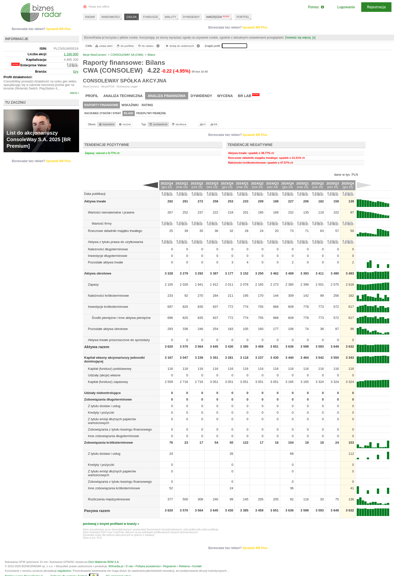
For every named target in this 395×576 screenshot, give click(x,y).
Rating (147, 105)
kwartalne (106, 124)
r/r (202, 124)
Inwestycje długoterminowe (107, 256)
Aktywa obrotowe (97, 273)
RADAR (90, 16)
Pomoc (316, 7)
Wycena (225, 96)
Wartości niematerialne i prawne (111, 212)
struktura (178, 124)
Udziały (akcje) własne (104, 375)
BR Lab (248, 95)
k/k (213, 124)
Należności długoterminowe (108, 249)
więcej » (74, 93)
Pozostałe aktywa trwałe (105, 262)
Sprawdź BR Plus (255, 27)
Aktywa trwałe (95, 201)
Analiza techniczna (123, 96)
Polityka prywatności (148, 566)
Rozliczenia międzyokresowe (109, 499)
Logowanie (346, 7)
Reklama (184, 566)
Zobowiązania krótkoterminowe (108, 442)
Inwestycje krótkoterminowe (108, 307)
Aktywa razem (96, 347)
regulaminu (64, 570)
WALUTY (170, 16)
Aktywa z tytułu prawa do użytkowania (115, 242)
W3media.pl (115, 566)
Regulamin (169, 566)
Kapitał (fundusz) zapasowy (108, 382)
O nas (129, 566)
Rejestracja (376, 7)
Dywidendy (201, 96)
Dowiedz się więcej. (298, 37)
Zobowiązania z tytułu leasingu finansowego (120, 429)
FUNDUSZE (150, 16)
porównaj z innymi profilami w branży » (111, 524)
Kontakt (197, 566)
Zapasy (93, 284)
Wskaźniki (130, 105)
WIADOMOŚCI (111, 16)
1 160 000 (71, 54)
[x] (314, 37)
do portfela (125, 46)
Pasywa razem (97, 510)
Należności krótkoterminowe (108, 295)
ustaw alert (104, 46)
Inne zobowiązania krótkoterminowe (114, 488)
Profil (91, 96)
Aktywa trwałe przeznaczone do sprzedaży (119, 340)
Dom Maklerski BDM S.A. (103, 561)
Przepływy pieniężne (151, 113)
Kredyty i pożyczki (101, 412)
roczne (124, 124)
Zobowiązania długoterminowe (108, 399)
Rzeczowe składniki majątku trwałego (115, 231)
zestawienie (158, 124)
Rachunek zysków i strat (102, 113)
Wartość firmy (102, 223)
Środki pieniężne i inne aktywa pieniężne (121, 318)
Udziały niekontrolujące (102, 393)
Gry (75, 71)
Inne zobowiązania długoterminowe (113, 436)
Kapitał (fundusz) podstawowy (109, 369)
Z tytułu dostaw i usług (104, 406)
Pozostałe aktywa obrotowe (108, 329)
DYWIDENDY (191, 16)
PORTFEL (243, 16)
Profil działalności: (18, 77)
